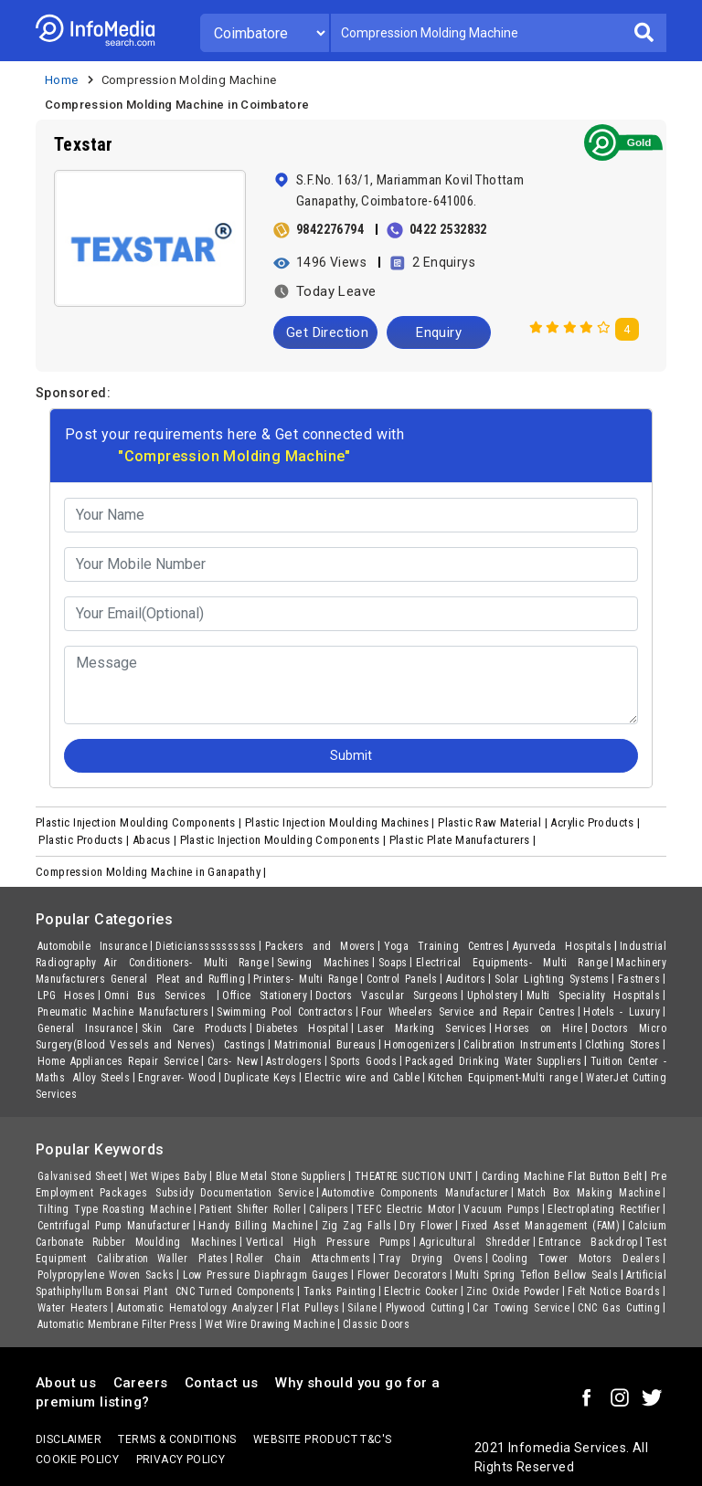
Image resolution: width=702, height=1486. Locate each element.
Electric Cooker (421, 1291)
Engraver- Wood (177, 1077)
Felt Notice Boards (614, 1291)
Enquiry (439, 332)
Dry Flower (425, 1225)
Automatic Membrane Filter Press (117, 1324)
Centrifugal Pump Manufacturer (113, 1225)
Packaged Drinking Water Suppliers (493, 1061)
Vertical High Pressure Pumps (328, 1242)
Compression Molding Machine (189, 80)
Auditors (466, 979)
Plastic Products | (85, 840)
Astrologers (294, 1061)
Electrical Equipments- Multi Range (512, 962)
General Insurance (85, 1028)
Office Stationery (264, 995)
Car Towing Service (521, 1308)
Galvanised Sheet (79, 1176)
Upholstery (492, 995)
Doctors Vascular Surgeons (387, 995)
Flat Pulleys (310, 1308)
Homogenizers (419, 1044)
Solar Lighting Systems (552, 979)
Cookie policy (77, 1459)
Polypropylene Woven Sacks (106, 1275)
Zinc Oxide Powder (512, 1291)
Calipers (328, 1209)
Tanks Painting (339, 1291)
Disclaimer (68, 1439)
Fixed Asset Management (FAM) (541, 1225)
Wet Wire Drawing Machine (270, 1324)
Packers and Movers (320, 946)
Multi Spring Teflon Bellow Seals (536, 1275)
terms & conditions (177, 1439)
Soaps (393, 962)
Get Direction (327, 332)
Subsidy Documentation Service (234, 1192)
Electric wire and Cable (362, 1077)
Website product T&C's (322, 1439)
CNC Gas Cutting (619, 1308)
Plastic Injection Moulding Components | (140, 822)
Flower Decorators (402, 1275)
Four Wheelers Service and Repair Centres (468, 1012)
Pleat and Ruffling (201, 979)
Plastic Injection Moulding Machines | (341, 822)
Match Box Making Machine (588, 1192)
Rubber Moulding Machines (165, 1242)
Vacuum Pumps (501, 1209)
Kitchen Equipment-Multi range (503, 1077)
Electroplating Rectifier (604, 1209)
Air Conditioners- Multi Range (186, 962)
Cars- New (232, 1061)
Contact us (222, 1383)
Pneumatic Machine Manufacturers (122, 1012)
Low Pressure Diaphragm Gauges (266, 1275)
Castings (245, 1044)
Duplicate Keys (260, 1077)
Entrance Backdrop (587, 1242)
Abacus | (156, 840)
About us (66, 1383)
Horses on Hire (539, 1028)
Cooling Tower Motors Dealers (576, 1258)
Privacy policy (181, 1459)
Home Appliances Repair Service (118, 1061)
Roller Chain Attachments (303, 1258)
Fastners (639, 979)
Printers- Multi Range (305, 979)
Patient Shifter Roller (250, 1209)
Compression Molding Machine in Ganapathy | (153, 872)
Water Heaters (73, 1308)
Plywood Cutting (425, 1308)
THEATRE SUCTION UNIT (414, 1176)
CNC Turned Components (235, 1291)
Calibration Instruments (520, 1044)
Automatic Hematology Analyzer (195, 1308)
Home (62, 80)
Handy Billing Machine (255, 1225)
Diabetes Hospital (302, 1028)
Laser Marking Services (422, 1028)
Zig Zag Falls (357, 1225)
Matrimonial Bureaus (325, 1044)
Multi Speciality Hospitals (593, 995)
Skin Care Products (195, 1028)
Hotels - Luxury (621, 1012)
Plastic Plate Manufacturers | (464, 840)
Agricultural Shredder (475, 1242)
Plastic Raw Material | (494, 822)
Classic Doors (376, 1324)
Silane (362, 1308)
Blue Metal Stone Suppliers (281, 1176)
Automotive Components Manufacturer (415, 1192)
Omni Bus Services (159, 995)
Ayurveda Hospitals (562, 946)
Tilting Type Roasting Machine (114, 1209)
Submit (351, 755)
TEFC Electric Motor (405, 1209)
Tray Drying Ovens (430, 1258)
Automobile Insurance (92, 946)
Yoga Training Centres (444, 946)
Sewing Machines (323, 962)
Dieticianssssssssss (206, 946)
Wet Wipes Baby (168, 1176)
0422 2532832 (448, 229)
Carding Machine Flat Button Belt (562, 1176)
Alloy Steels (101, 1077)
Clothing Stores (622, 1044)
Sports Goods (363, 1061)
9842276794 (330, 229)
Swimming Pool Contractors (285, 1012)
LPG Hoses (66, 995)
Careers (140, 1383)
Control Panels (402, 979)
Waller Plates (193, 1258)
